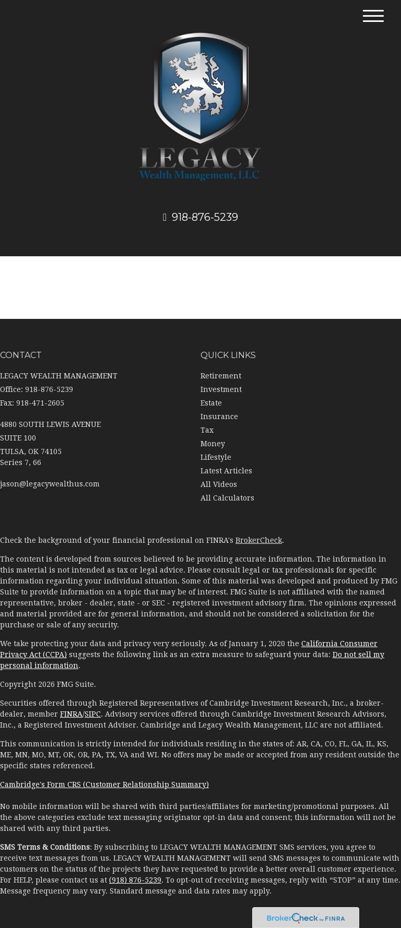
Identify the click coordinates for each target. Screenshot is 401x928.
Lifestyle (215, 457)
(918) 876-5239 (135, 880)
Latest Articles (226, 471)
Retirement (220, 376)
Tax (207, 430)
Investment (221, 389)
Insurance (219, 416)
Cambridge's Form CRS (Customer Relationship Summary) (104, 784)
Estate (211, 403)
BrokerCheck (258, 540)
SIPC (93, 714)
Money (212, 443)
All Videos (218, 484)
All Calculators (227, 498)
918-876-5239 (200, 217)
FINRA (71, 714)
